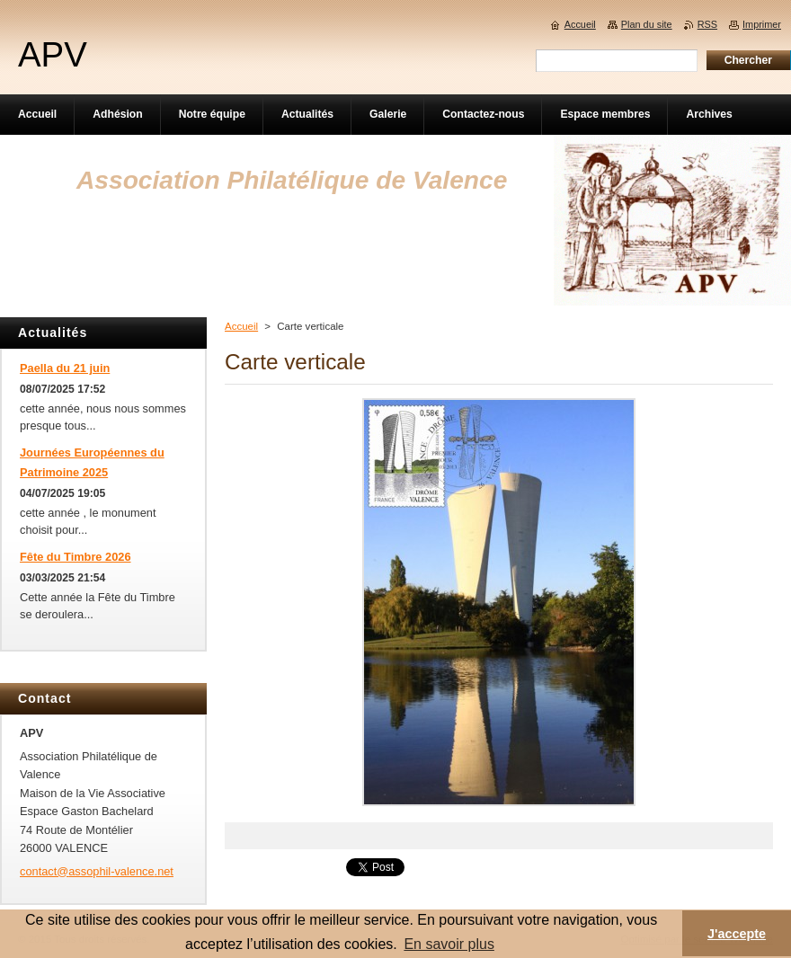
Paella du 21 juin (65, 368)
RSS (707, 24)
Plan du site (646, 24)
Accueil (241, 326)
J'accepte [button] (736, 934)
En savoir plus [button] (449, 944)
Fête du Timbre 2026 (75, 556)
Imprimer (761, 24)
